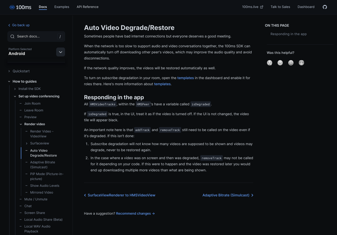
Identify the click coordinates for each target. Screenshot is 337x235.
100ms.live (252, 7)
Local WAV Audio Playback (35, 228)
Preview (28, 117)
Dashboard (306, 7)
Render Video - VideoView (39, 133)
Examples (61, 7)
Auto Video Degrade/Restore (41, 153)
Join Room (29, 104)
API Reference (88, 7)
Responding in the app (289, 34)
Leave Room (31, 110)
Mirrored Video (39, 193)
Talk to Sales (280, 7)
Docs (43, 7)
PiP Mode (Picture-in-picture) (44, 176)
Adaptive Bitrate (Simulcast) (40, 164)
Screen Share (32, 213)
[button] (269, 63)
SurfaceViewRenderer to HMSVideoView (118, 195)
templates (185, 78)
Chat (25, 206)
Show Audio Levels (42, 186)
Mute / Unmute (33, 199)
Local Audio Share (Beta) (41, 220)
